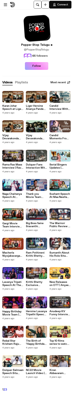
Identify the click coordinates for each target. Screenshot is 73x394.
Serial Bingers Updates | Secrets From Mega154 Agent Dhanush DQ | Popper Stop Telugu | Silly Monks (59, 166)
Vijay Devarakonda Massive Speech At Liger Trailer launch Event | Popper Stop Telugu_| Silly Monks (12, 137)
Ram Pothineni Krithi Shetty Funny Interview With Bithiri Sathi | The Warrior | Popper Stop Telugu (36, 254)
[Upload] (45, 5)
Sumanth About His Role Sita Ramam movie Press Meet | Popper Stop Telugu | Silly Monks (59, 254)
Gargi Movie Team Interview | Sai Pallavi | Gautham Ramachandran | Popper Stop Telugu (12, 225)
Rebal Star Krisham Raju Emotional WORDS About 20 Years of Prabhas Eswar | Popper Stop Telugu (12, 342)
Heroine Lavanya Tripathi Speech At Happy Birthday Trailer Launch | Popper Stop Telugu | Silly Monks (36, 313)
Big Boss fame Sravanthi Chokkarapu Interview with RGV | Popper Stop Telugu (35, 225)
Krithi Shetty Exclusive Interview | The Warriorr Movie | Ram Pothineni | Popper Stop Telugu (36, 284)
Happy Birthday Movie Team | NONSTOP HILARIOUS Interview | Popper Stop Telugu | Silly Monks (12, 313)
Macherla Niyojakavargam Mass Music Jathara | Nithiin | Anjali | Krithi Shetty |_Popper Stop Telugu (12, 254)
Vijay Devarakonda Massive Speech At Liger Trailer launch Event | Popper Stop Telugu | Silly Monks (36, 137)
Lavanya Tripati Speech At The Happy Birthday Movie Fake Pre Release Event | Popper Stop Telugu (12, 284)
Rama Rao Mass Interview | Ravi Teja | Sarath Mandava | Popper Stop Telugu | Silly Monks (12, 166)
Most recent (60, 82)
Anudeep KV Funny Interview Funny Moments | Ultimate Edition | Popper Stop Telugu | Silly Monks (59, 313)
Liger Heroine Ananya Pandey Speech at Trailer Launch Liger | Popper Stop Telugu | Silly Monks (36, 107)
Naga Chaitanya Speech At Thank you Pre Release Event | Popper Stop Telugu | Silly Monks (12, 195)
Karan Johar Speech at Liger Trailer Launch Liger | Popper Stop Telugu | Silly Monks (12, 107)
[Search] (37, 5)
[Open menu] (5, 5)
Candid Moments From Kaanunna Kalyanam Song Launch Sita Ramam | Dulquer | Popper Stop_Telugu (59, 137)
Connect (60, 5)
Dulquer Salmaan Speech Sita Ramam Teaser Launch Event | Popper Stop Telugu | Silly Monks (13, 372)
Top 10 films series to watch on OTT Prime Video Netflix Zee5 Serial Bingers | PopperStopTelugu (59, 342)
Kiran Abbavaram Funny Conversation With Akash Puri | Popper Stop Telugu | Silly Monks (59, 372)
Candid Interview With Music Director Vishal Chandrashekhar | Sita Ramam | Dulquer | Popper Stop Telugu (59, 107)
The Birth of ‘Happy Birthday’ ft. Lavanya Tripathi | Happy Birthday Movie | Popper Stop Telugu (36, 342)
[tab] (7, 82)
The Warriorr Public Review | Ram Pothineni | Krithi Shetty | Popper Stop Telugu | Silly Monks (59, 225)
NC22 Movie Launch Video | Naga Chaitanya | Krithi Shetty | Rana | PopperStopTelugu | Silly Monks (36, 372)
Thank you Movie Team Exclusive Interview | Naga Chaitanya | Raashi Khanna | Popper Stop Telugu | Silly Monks (36, 195)
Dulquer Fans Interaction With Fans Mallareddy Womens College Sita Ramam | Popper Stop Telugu (36, 166)
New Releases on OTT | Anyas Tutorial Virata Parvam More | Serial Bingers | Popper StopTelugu (59, 284)
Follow (36, 66)
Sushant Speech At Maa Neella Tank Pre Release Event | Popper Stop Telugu (59, 195)
